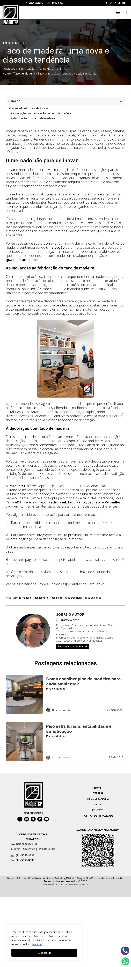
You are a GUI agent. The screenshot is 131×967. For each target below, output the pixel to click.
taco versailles (93, 597)
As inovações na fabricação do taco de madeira (41, 113)
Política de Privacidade (98, 815)
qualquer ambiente (22, 259)
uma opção (55, 247)
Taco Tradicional (52, 502)
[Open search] (125, 12)
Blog (98, 804)
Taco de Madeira (15, 43)
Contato (98, 810)
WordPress (34, 878)
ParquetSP (17, 486)
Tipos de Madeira (98, 798)
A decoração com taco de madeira (33, 118)
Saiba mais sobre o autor (73, 646)
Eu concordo (44, 952)
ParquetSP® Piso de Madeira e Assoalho (99, 878)
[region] (44, 942)
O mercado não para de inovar (28, 108)
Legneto (94, 502)
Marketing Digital (64, 878)
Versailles (113, 502)
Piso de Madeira (56, 688)
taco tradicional (74, 597)
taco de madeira (22, 597)
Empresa (97, 793)
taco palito (56, 597)
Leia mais (37, 944)
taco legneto (40, 597)
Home (7, 73)
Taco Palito (77, 502)
